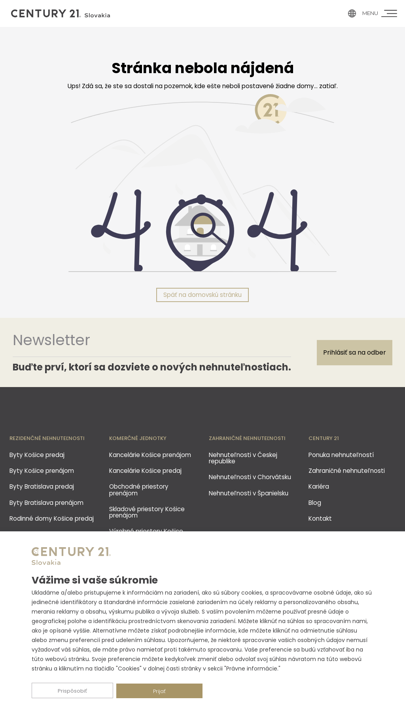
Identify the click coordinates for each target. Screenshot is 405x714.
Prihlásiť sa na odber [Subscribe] (354, 352)
